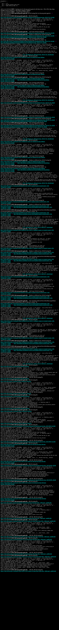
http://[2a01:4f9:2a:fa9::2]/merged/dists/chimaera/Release (15, 400)
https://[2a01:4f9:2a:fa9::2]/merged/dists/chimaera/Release (15, 433)
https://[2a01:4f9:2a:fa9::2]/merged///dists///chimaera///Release (16, 449)
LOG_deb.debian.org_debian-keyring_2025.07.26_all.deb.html (38, 60)
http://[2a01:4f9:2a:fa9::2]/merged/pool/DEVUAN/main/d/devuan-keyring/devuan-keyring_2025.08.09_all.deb (28, 466)
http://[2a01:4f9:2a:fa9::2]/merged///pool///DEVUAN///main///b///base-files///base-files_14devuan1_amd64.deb (28, 572)
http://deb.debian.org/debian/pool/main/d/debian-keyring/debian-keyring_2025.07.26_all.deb (23, 40)
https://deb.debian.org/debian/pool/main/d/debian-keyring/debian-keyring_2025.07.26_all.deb (24, 133)
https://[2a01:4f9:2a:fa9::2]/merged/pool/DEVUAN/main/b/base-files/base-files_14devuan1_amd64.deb (26, 593)
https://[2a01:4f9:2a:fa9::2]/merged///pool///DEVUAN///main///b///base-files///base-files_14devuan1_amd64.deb (28, 612)
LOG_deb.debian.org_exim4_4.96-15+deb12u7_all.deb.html (38, 248)
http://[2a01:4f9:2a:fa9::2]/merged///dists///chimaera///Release (16, 416)
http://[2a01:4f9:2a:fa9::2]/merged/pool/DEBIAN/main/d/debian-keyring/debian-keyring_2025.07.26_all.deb (27, 18)
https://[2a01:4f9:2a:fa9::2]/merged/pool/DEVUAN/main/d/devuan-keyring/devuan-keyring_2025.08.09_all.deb (28, 510)
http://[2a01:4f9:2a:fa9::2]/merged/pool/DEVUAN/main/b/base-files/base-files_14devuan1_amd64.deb (26, 551)
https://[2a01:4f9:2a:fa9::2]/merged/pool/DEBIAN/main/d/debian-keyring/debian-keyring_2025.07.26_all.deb (28, 112)
